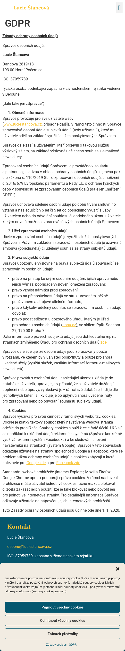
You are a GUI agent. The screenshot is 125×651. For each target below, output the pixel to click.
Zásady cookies (56, 644)
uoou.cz (69, 325)
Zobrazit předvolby (63, 634)
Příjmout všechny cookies (63, 607)
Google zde (36, 462)
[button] (117, 568)
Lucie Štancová (31, 8)
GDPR (72, 644)
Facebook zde (68, 462)
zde (103, 342)
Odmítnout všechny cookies (62, 620)
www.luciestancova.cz (23, 124)
